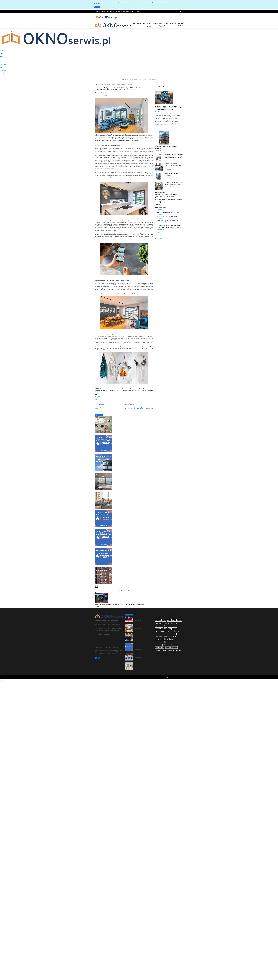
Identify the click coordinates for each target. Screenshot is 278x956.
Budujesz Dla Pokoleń (176, 644)
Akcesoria (155, 23)
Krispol (96, 399)
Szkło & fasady (161, 25)
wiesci (165, 615)
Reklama (134, 11)
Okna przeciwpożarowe (161, 198)
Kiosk (119, 11)
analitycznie (158, 623)
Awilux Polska (158, 636)
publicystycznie (158, 617)
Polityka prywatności (126, 11)
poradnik (97, 397)
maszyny (179, 620)
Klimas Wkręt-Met (174, 642)
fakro (170, 628)
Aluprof (174, 628)
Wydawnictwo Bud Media (171, 647)
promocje (163, 626)
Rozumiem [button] (96, 6)
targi (165, 628)
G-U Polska (177, 631)
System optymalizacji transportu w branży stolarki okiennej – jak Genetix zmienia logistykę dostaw (168, 107)
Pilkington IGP (171, 650)
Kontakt (138, 11)
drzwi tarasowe (169, 631)
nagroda (157, 631)
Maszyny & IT (166, 24)
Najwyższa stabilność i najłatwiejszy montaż (166, 194)
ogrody (157, 626)
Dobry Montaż (158, 644)
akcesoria (171, 615)
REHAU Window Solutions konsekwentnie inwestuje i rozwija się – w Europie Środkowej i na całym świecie (119, 604)
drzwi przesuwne (159, 634)
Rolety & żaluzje (149, 25)
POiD (167, 642)
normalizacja (166, 623)
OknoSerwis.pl (158, 238)
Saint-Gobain (174, 636)
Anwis (162, 631)
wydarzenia (169, 626)
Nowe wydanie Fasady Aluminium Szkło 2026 (167, 147)
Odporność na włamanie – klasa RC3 (164, 196)
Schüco (167, 634)
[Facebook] (96, 658)
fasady (176, 626)
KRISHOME (157, 650)
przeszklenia (166, 636)
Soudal (164, 650)
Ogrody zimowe (180, 24)
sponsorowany (174, 623)
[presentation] (95, 587)
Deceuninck (166, 644)
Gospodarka (173, 23)
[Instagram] (99, 658)
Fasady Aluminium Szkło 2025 (172, 173)
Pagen (166, 639)
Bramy (144, 23)
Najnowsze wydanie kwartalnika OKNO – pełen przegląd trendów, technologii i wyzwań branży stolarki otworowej (174, 156)
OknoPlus (173, 634)
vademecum (98, 396)
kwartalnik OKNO (159, 647)
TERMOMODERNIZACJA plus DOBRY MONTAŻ (165, 653)
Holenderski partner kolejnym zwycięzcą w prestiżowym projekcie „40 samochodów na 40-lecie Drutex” (144, 616)
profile (173, 620)
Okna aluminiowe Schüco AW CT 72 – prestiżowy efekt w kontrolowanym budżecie (143, 664)
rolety (168, 620)
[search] (182, 26)
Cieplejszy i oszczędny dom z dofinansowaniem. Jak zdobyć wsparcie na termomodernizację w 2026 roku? (144, 645)
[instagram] (182, 11)
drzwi (161, 615)
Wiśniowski (178, 650)
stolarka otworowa (159, 642)
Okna (134, 23)
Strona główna (113, 11)
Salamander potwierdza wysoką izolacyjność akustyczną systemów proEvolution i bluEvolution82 (173, 165)
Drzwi (139, 23)
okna (156, 615)
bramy (173, 617)
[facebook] (180, 11)
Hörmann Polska (159, 639)
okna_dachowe (158, 628)
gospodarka (158, 620)
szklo (164, 620)
